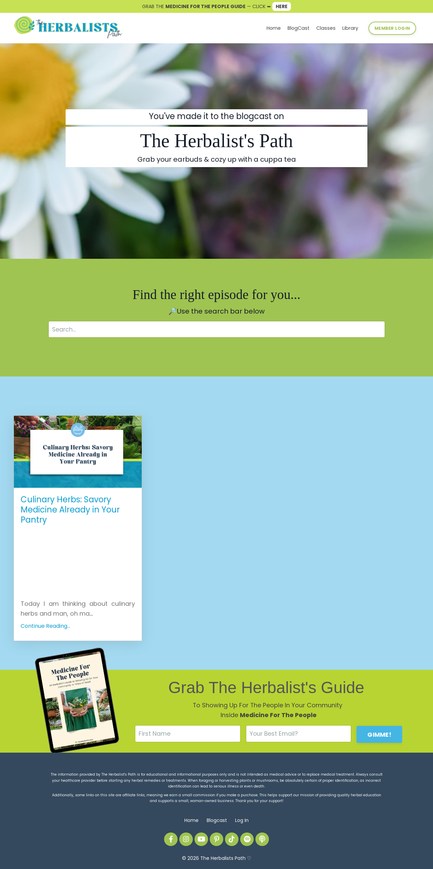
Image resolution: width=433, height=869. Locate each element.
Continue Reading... (45, 626)
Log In (242, 820)
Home (277, 28)
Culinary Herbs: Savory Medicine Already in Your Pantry (70, 510)
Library (350, 28)
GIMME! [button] (379, 734)
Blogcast (217, 820)
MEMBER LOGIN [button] (392, 28)
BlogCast (301, 28)
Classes (327, 28)
